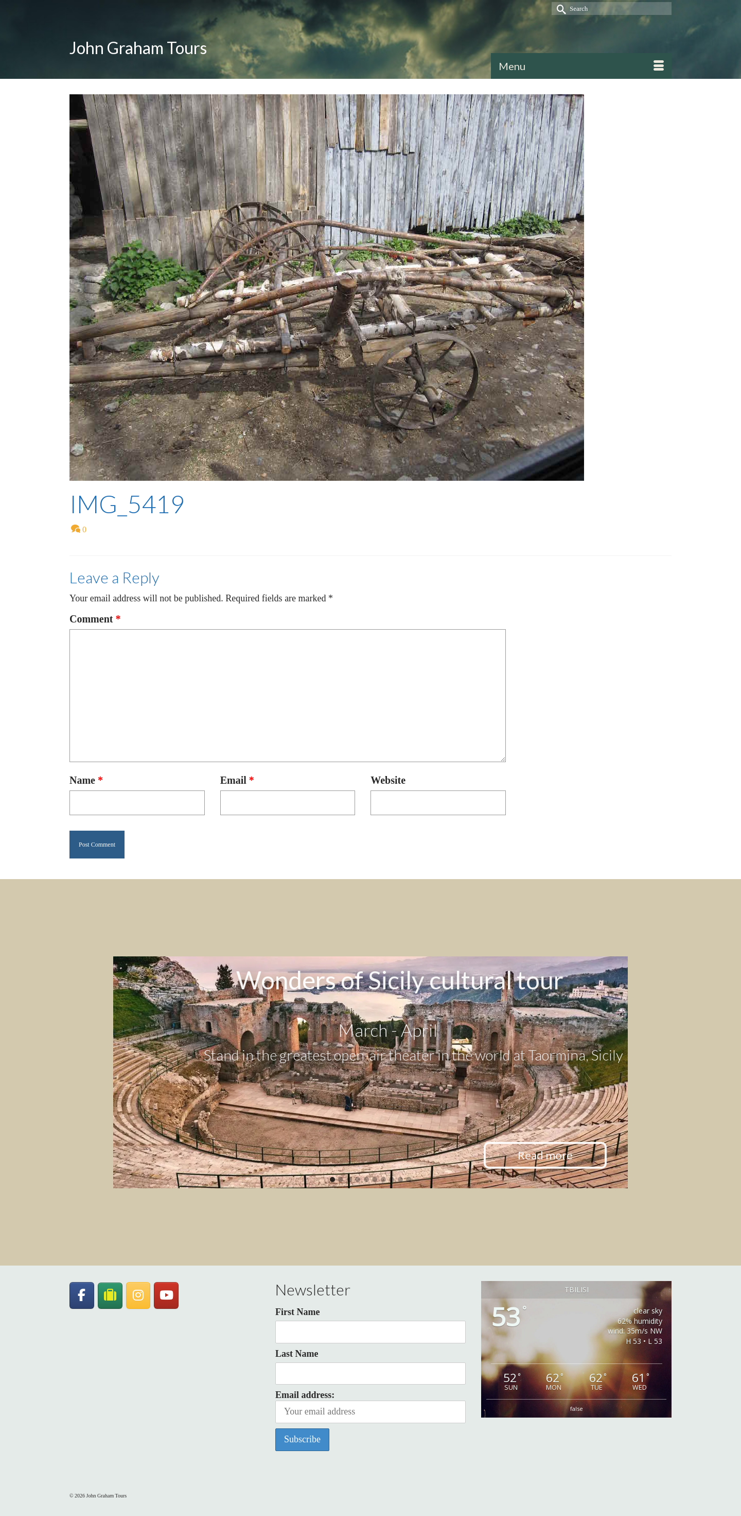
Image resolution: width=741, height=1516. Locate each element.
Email (237, 780)
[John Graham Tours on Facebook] (81, 1295)
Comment (94, 619)
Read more (545, 1155)
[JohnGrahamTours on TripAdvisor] (110, 1296)
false (576, 1408)
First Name (297, 1312)
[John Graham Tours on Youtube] (166, 1295)
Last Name (297, 1354)
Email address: (370, 1406)
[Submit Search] (559, 8)
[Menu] (581, 66)
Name (86, 780)
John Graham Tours (138, 48)
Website (387, 780)
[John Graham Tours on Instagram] (138, 1295)
